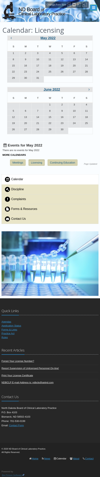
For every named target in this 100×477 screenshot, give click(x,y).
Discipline (14, 189)
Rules (5, 337)
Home (35, 458)
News (47, 458)
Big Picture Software (12, 475)
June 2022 (52, 89)
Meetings (17, 162)
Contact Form (16, 425)
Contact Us (15, 219)
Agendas (6, 321)
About (76, 458)
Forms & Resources (21, 209)
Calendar (14, 179)
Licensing (36, 162)
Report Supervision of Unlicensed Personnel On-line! (30, 368)
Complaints (15, 199)
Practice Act (8, 333)
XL (84, 4)
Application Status (11, 325)
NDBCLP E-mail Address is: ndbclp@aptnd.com (28, 382)
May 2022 (48, 38)
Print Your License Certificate (17, 375)
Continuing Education (62, 162)
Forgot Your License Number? (18, 361)
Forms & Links (9, 329)
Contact (89, 458)
